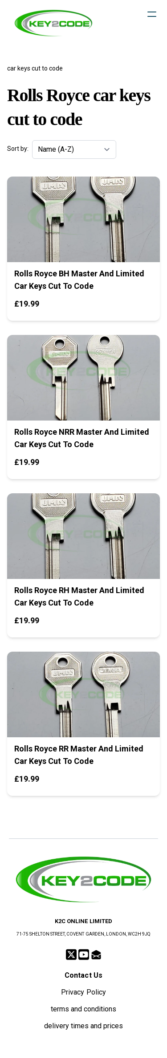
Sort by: (18, 148)
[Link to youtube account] (83, 954)
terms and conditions (83, 1009)
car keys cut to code (35, 68)
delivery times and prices (83, 1026)
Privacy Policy (83, 992)
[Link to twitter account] (71, 954)
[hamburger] (152, 14)
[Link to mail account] (96, 954)
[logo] (53, 23)
